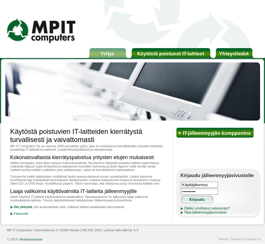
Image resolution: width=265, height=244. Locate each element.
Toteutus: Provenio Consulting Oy (239, 239)
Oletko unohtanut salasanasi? (205, 208)
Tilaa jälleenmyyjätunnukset (203, 212)
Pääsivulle (19, 213)
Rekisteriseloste (31, 239)
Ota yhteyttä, (21, 207)
